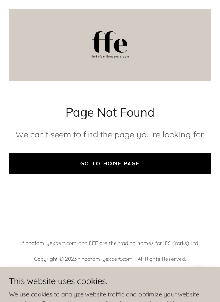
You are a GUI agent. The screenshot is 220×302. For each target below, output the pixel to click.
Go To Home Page (109, 163)
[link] (110, 45)
